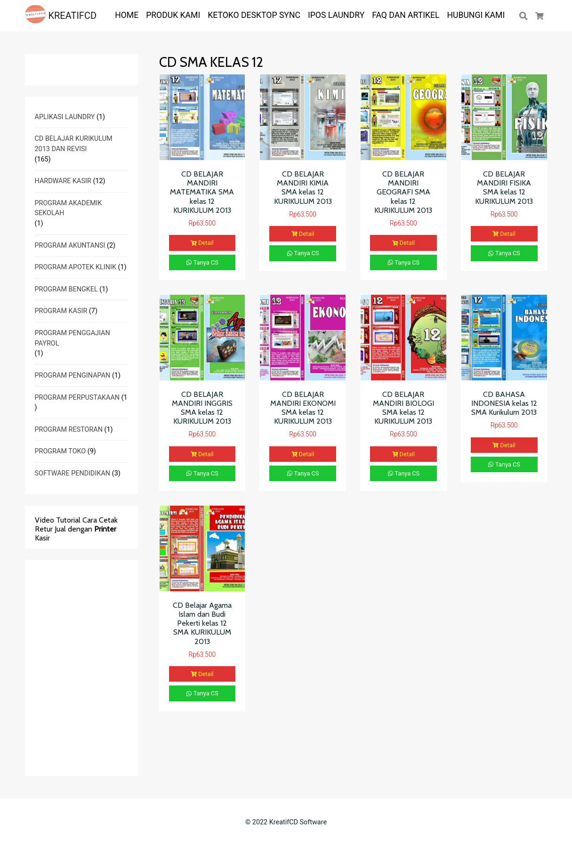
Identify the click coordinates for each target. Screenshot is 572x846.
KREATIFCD (61, 15)
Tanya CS (202, 262)
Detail (202, 242)
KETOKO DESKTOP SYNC (254, 15)
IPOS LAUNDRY (336, 15)
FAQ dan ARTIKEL (405, 15)
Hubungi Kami (476, 15)
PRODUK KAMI (173, 15)
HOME (126, 15)
